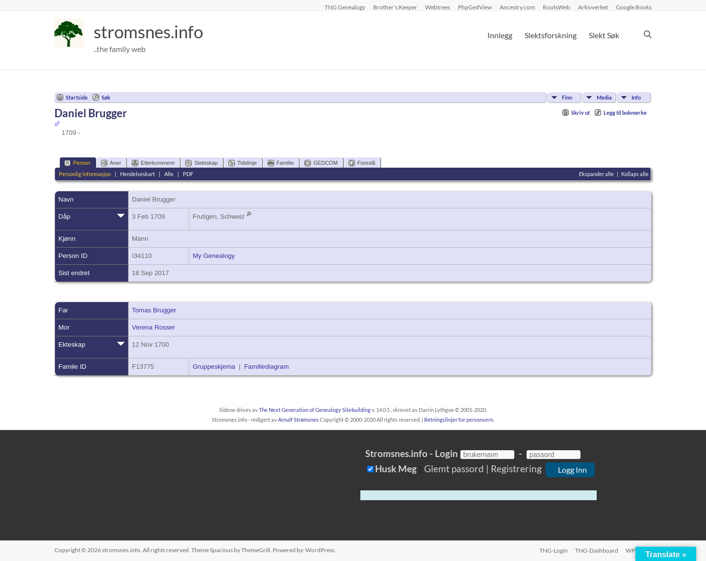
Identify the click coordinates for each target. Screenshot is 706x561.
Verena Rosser (153, 327)
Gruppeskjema (214, 366)
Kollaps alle (635, 174)
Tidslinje (242, 163)
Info (636, 97)
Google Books (634, 6)
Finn (567, 97)
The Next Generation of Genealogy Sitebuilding (315, 410)
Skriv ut (580, 112)
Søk (105, 97)
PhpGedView (475, 6)
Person (77, 163)
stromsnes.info (151, 32)
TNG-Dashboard (596, 550)
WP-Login (639, 550)
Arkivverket (593, 6)
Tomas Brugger (154, 310)
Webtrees (437, 6)
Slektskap (201, 163)
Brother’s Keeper (395, 6)
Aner (111, 163)
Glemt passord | (456, 468)
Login (446, 453)
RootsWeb (556, 6)
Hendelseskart (137, 174)
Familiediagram (266, 366)
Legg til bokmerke (625, 112)
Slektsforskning (551, 35)
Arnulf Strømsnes (298, 419)
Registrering (516, 468)
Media (604, 97)
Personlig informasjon (85, 174)
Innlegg (499, 35)
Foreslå (362, 163)
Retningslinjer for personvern (458, 419)
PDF (188, 174)
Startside (77, 97)
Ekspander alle (596, 174)
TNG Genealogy (345, 6)
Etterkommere (153, 163)
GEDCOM (321, 163)
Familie (281, 163)
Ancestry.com (517, 6)
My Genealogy (214, 255)
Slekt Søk (604, 35)
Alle (169, 174)
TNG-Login (553, 550)
